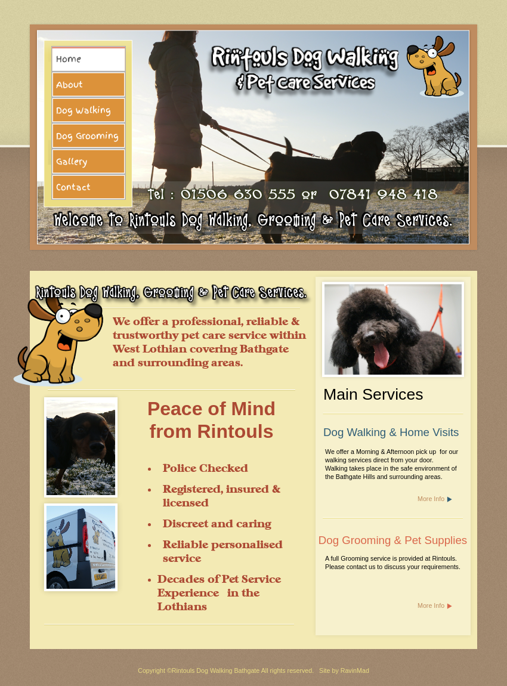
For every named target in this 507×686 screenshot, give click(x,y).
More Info (431, 498)
